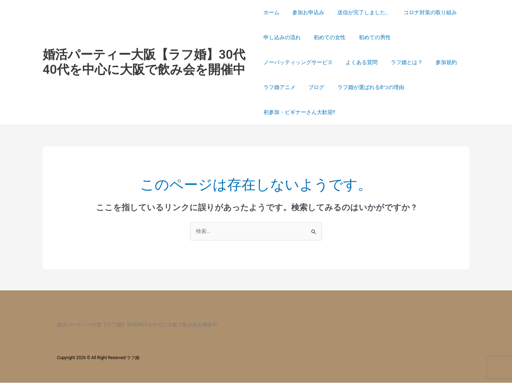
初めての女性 (327, 37)
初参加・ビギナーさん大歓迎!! (299, 112)
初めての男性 (370, 37)
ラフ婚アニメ (279, 87)
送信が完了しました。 (359, 12)
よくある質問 (359, 62)
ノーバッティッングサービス (298, 62)
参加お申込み (306, 12)
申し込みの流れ (282, 37)
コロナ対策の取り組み (423, 12)
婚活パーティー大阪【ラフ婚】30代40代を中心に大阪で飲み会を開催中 (144, 62)
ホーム (271, 12)
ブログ (314, 87)
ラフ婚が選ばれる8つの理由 (366, 87)
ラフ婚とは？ (402, 62)
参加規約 (439, 62)
